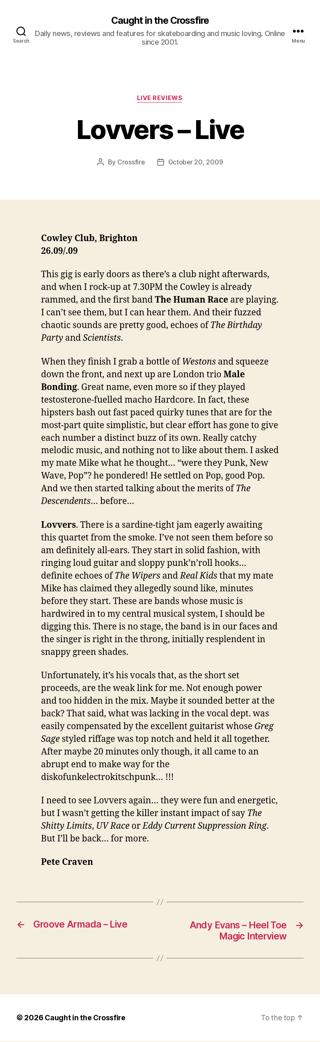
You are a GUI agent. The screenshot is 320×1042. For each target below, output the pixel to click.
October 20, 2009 (196, 163)
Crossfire (130, 163)
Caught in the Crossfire (160, 20)
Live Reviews (160, 99)
